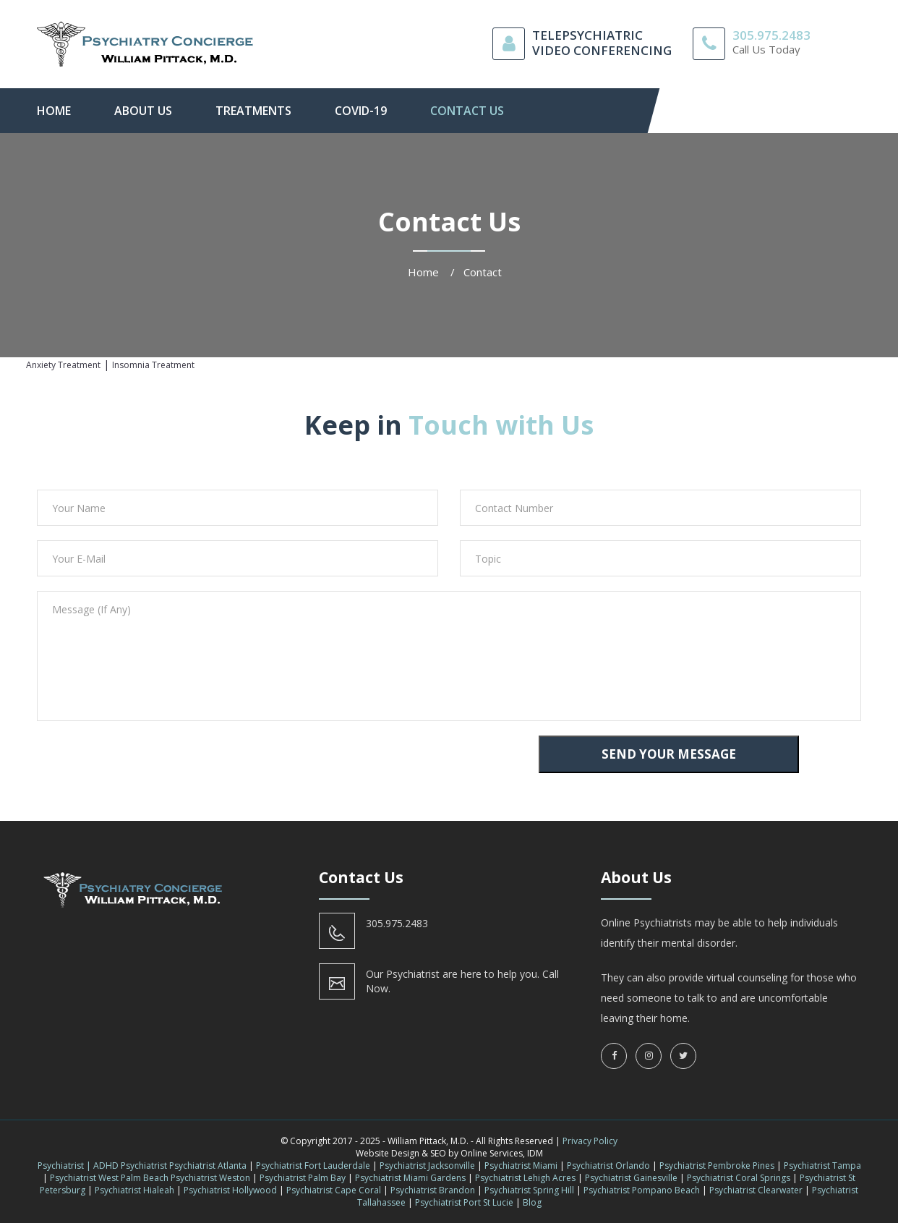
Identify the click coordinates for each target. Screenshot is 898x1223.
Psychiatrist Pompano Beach (641, 1190)
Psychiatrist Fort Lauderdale (313, 1165)
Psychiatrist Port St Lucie (464, 1202)
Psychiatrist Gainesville (631, 1178)
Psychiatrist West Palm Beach (109, 1178)
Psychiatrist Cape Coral (333, 1190)
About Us (143, 111)
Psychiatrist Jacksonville (427, 1165)
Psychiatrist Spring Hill (529, 1190)
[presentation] (136, 764)
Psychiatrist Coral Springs (738, 1178)
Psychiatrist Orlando (608, 1165)
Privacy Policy (590, 1141)
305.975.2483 (771, 35)
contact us (467, 111)
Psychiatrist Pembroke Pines (716, 1165)
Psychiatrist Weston (210, 1178)
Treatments (253, 111)
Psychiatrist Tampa (822, 1165)
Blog (532, 1202)
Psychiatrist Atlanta (208, 1165)
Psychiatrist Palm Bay (303, 1178)
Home (54, 111)
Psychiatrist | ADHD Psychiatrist (102, 1165)
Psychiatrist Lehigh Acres (525, 1178)
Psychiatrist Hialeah (134, 1190)
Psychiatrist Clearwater (756, 1190)
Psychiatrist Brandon (432, 1190)
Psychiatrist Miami (520, 1165)
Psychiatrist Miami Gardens (410, 1178)
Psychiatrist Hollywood (230, 1190)
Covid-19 (361, 111)
